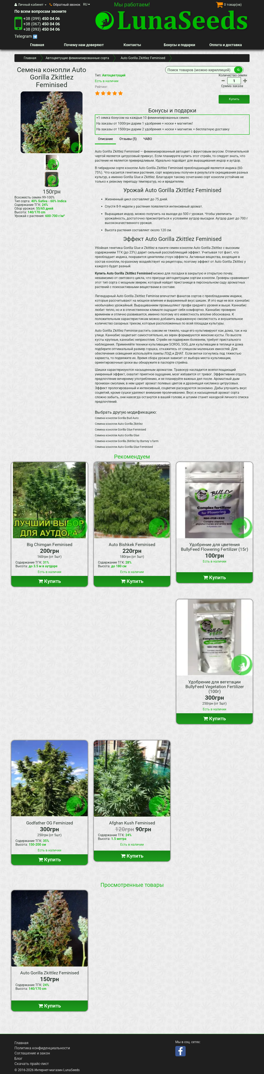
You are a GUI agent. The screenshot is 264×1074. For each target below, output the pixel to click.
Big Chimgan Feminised (49, 544)
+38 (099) (41, 18)
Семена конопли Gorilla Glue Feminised (120, 429)
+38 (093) (41, 29)
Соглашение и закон (32, 1053)
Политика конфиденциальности (42, 1048)
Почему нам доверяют (84, 45)
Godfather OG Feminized (49, 823)
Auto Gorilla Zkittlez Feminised (49, 972)
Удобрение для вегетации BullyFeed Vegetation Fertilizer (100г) (214, 686)
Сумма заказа (232, 86)
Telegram (25, 36)
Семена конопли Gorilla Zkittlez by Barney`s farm (126, 441)
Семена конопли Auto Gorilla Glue (117, 435)
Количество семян (233, 75)
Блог (18, 1058)
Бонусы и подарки (179, 45)
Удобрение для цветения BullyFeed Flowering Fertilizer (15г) (214, 547)
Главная (37, 45)
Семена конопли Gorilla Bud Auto (117, 418)
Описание (105, 139)
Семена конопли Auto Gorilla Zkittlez (119, 423)
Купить (234, 99)
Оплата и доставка (225, 45)
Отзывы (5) (128, 139)
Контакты (132, 45)
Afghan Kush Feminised (132, 823)
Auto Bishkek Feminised (132, 544)
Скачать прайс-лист (31, 1063)
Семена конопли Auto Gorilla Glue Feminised (124, 446)
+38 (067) (41, 23)
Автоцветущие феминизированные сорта (77, 58)
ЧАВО (147, 139)
